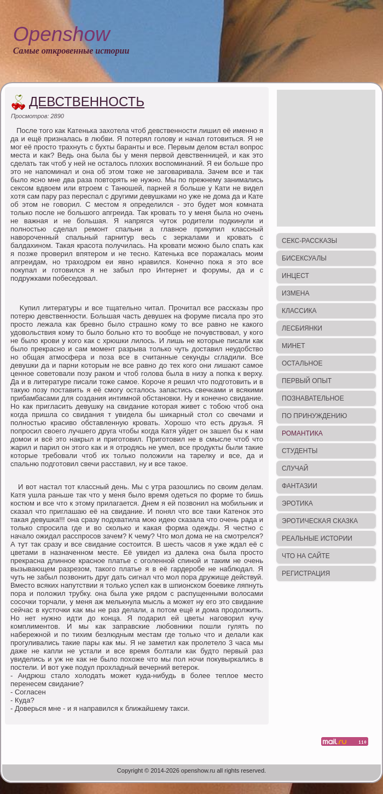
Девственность (86, 101)
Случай (295, 468)
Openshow (61, 34)
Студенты (299, 451)
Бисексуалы (304, 258)
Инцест (295, 276)
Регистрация (306, 573)
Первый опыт (307, 381)
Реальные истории (317, 538)
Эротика (297, 503)
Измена (296, 293)
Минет (293, 346)
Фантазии (299, 486)
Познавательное (313, 398)
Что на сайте (306, 556)
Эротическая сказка (320, 521)
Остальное (302, 363)
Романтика (302, 433)
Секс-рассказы (309, 241)
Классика (299, 311)
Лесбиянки (302, 328)
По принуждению (314, 416)
